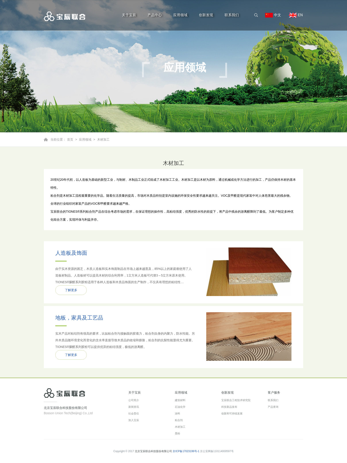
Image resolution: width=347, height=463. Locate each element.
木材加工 (103, 139)
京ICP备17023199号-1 (186, 451)
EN (294, 15)
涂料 (177, 413)
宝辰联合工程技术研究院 (236, 400)
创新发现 (206, 15)
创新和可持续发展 (232, 413)
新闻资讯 (133, 406)
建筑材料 (180, 400)
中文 (273, 15)
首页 (70, 139)
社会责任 (133, 413)
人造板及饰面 (71, 253)
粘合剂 (179, 420)
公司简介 (133, 400)
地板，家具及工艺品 (79, 318)
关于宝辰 (129, 15)
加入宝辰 (133, 420)
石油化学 (180, 406)
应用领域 (180, 15)
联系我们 (232, 15)
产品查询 (273, 406)
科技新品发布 (229, 406)
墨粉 (177, 433)
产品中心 (155, 15)
